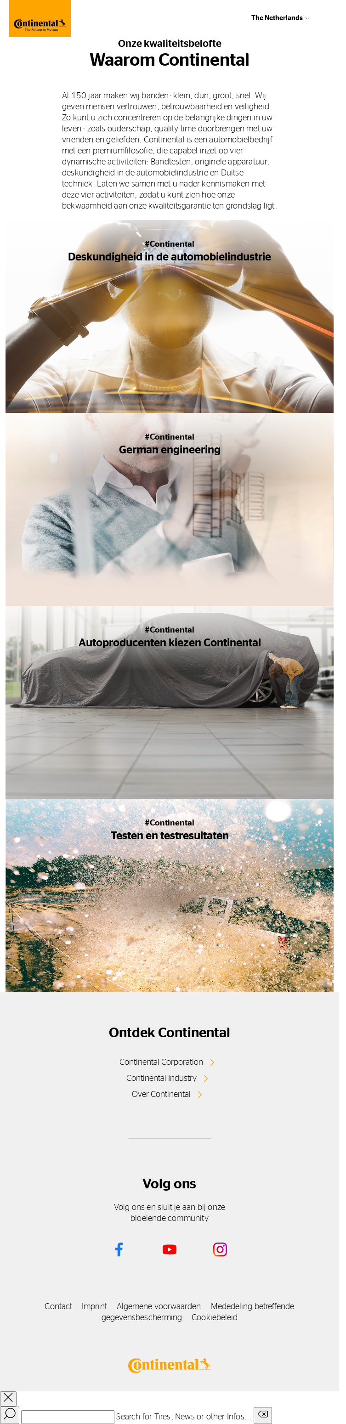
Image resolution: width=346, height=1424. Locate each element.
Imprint (94, 1307)
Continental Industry (161, 1078)
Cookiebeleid (215, 1318)
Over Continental (161, 1095)
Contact (58, 1307)
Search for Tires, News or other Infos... (183, 1417)
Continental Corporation (161, 1062)
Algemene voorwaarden (159, 1307)
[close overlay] (8, 1399)
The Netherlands (277, 18)
